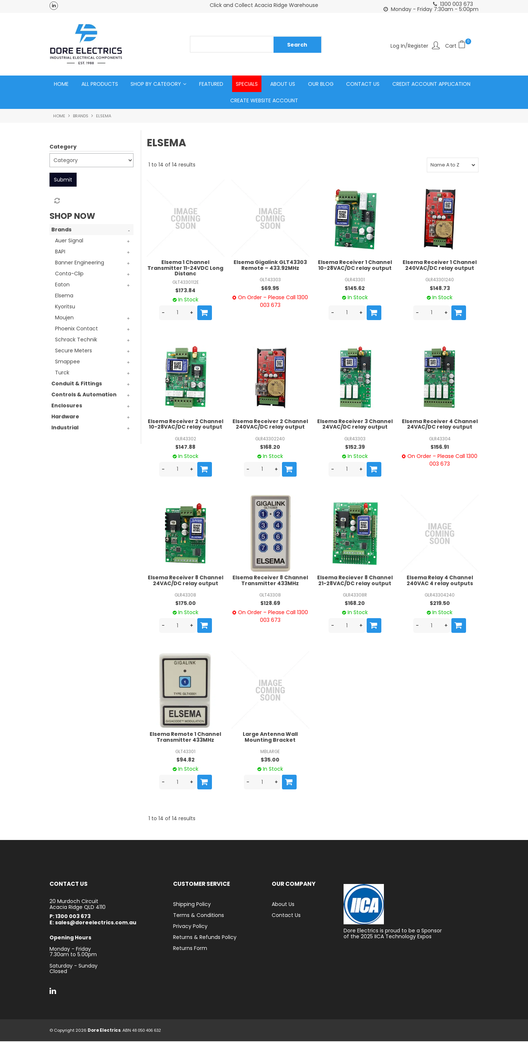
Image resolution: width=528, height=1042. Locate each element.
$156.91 (439, 447)
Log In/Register (409, 45)
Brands (80, 116)
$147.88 (185, 447)
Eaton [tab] (62, 285)
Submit (63, 180)
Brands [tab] (61, 230)
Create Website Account (264, 100)
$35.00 (270, 760)
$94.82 (185, 760)
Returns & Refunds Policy (204, 938)
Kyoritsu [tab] (65, 307)
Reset (56, 201)
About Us (282, 84)
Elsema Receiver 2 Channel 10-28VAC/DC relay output (185, 424)
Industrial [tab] (64, 428)
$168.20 (270, 447)
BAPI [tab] (60, 252)
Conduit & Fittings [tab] (76, 384)
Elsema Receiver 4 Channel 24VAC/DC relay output (440, 424)
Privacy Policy (190, 927)
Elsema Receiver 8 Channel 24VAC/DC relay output (185, 581)
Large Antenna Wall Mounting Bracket (270, 737)
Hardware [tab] (65, 417)
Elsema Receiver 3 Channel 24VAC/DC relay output (355, 424)
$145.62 (355, 288)
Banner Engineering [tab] (79, 263)
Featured (211, 84)
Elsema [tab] (64, 296)
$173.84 (185, 290)
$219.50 (440, 604)
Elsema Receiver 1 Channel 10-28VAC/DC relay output (355, 265)
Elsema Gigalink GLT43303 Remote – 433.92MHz (270, 265)
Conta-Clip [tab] (69, 274)
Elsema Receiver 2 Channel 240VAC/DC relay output (270, 424)
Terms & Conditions (198, 916)
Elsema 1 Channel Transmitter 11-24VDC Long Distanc (185, 268)
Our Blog (321, 84)
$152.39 (355, 447)
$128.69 (270, 604)
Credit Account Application (431, 84)
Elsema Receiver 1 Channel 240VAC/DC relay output (440, 265)
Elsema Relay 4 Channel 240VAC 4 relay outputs (440, 581)
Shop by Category (156, 84)
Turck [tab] (62, 373)
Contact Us (363, 84)
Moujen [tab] (64, 318)
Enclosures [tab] (66, 406)
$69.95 (270, 288)
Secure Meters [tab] (73, 351)
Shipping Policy (192, 905)
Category (63, 147)
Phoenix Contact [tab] (76, 329)
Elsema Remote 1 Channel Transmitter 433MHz (185, 737)
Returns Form (190, 949)
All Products (99, 84)
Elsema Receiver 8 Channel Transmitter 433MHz (270, 581)
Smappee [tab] (67, 362)
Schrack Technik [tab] (76, 340)
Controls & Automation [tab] (84, 395)
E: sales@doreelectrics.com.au (93, 923)
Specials (247, 84)
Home (61, 84)
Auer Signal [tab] (69, 241)
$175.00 (185, 604)
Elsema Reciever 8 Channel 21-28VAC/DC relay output (355, 581)
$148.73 (440, 288)
